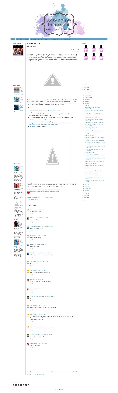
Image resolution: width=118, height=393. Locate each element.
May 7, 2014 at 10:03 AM (47, 226)
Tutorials (26, 39)
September (87, 97)
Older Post (75, 371)
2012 (85, 195)
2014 (85, 89)
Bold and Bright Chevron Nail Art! (92, 127)
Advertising (33, 39)
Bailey (31, 326)
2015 (85, 87)
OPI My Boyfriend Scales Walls (50, 110)
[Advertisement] (19, 138)
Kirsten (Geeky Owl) (35, 334)
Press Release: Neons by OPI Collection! (94, 171)
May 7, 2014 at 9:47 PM (40, 305)
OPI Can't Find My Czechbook (44, 119)
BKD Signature (34, 253)
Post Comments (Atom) (38, 374)
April (86, 184)
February (87, 188)
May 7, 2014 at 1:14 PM (40, 270)
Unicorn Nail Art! (88, 168)
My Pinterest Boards (65, 39)
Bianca (32, 288)
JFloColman (33, 217)
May (86, 105)
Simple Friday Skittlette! (90, 163)
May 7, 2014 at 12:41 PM (42, 261)
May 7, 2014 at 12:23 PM (40, 244)
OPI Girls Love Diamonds (51, 112)
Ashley (32, 235)
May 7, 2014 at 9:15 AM (39, 209)
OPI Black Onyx (34, 124)
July (86, 101)
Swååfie (32, 244)
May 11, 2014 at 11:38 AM (41, 343)
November (87, 93)
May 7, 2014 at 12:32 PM (44, 253)
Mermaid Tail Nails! (21, 223)
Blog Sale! (40, 39)
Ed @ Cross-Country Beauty (37, 296)
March (86, 186)
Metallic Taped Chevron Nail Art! (92, 117)
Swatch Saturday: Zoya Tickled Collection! (94, 140)
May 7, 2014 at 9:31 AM (42, 217)
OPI (37, 199)
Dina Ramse (33, 261)
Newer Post (29, 371)
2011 (85, 197)
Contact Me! (55, 39)
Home (13, 39)
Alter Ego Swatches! (89, 135)
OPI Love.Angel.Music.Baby (43, 121)
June (86, 103)
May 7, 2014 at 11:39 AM (40, 235)
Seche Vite (32, 126)
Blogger (62, 389)
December (87, 91)
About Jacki (19, 39)
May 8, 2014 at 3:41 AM (39, 326)
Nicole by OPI (33, 199)
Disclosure (47, 39)
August (86, 99)
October (87, 95)
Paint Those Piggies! (35, 226)
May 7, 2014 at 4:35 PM (39, 288)
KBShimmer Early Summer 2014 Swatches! (95, 130)
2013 (85, 193)
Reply (31, 213)
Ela (31, 279)
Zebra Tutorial (32, 57)
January (87, 190)
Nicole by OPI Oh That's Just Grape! (52, 101)
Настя (31, 209)
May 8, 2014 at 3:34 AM (40, 314)
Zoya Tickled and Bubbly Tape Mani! (93, 175)
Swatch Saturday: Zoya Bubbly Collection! (94, 161)
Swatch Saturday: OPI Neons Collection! (94, 122)
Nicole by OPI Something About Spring (58, 99)
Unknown (34, 197)
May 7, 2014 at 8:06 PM (50, 296)
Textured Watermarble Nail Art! (92, 173)
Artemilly (32, 343)
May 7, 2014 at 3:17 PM (37, 279)
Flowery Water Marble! (21, 100)
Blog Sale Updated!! (89, 152)
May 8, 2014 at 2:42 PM (46, 334)
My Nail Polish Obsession (64, 56)
